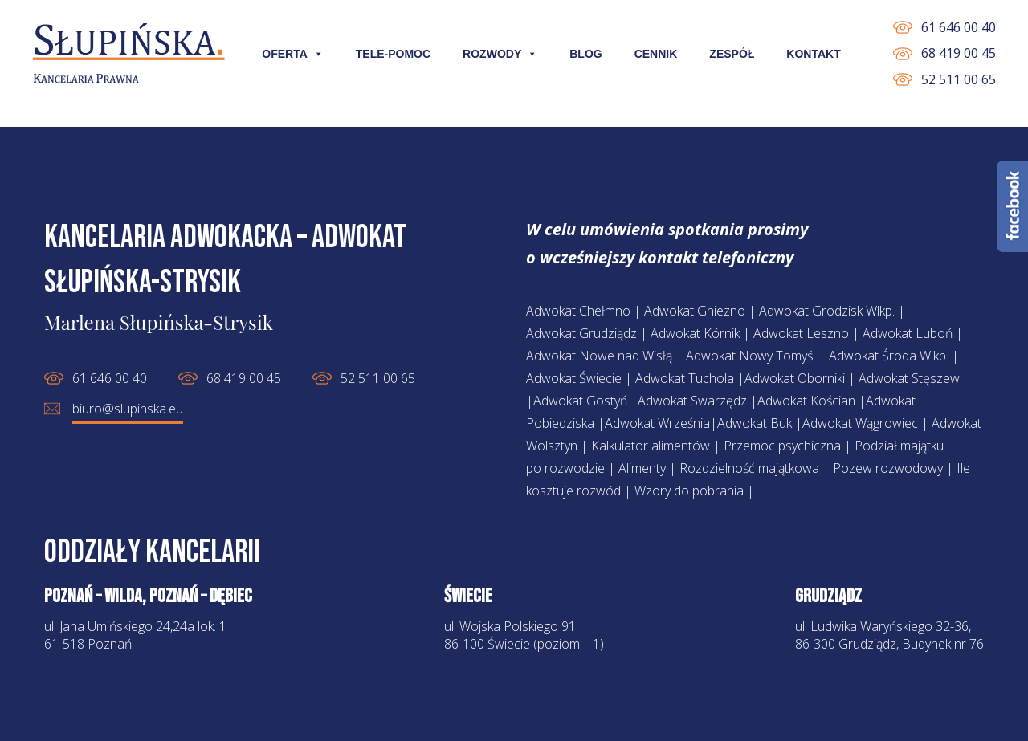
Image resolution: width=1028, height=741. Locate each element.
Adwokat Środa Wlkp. (888, 355)
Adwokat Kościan (806, 400)
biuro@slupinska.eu (127, 408)
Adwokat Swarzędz (692, 400)
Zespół (731, 53)
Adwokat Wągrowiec (860, 423)
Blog (585, 53)
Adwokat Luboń (908, 333)
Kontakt (813, 53)
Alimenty (642, 468)
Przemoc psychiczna (782, 445)
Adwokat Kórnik (695, 333)
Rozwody (500, 54)
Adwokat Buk (754, 423)
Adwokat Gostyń (580, 400)
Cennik (656, 53)
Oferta (293, 54)
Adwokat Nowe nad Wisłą (599, 355)
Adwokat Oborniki (794, 378)
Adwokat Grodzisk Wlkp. (827, 311)
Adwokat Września (657, 423)
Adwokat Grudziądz (581, 333)
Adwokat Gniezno (694, 311)
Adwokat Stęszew (909, 378)
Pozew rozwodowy (888, 468)
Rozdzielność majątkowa (749, 468)
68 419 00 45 (958, 53)
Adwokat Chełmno (578, 311)
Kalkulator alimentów (650, 445)
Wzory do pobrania (689, 490)
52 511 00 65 (958, 79)
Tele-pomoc (393, 53)
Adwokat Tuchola (684, 378)
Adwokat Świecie (574, 378)
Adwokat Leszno (801, 333)
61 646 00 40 (958, 27)
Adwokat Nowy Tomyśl (750, 355)
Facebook (1012, 206)
